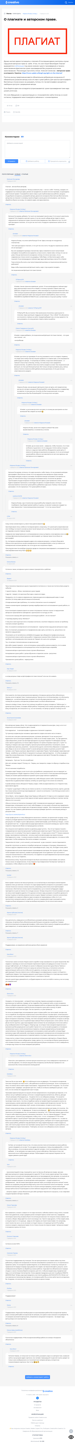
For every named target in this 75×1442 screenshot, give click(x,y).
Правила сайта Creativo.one (37, 1409)
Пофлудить (16, 13)
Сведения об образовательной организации (37, 1422)
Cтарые (24, 174)
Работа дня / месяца (37, 1414)
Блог (37, 1402)
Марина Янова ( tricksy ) (30, 13)
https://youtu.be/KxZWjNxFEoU (15, 809)
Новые (18, 174)
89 (17, 105)
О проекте (37, 1396)
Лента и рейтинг (37, 1411)
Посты (8, 13)
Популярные (8, 174)
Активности (37, 1399)
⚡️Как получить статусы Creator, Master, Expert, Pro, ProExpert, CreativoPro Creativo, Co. (37, 1420)
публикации (19, 66)
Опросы (37, 1417)
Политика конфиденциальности (32, 1382)
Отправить (11, 161)
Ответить (7, 204)
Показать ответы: (11, 553)
